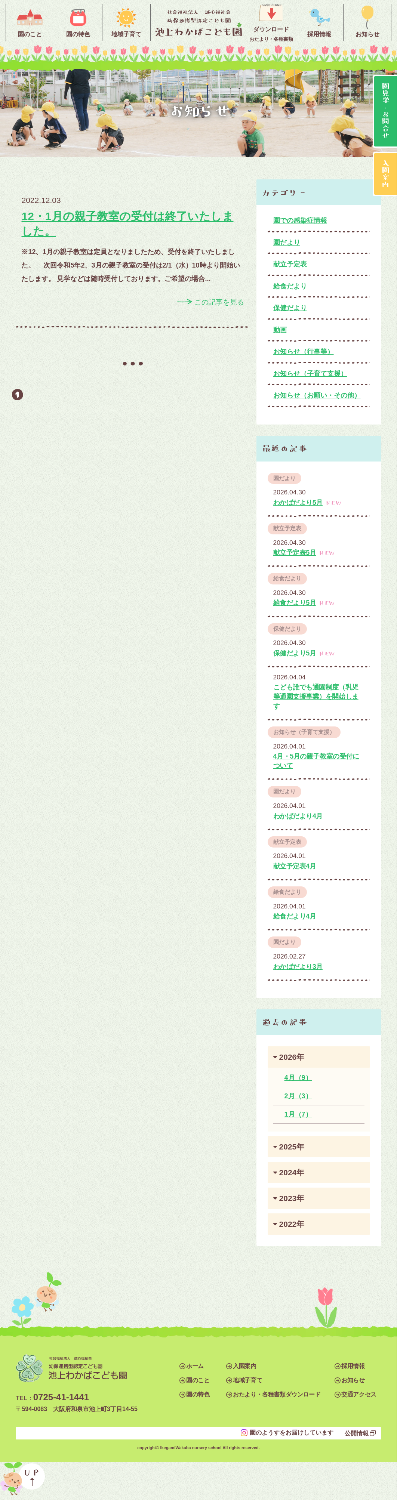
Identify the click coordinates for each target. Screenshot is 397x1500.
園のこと (197, 1380)
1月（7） (298, 1114)
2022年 (292, 1224)
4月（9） (298, 1077)
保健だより (290, 308)
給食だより (290, 286)
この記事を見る (219, 302)
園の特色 (197, 1394)
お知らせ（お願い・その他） (317, 395)
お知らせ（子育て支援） (310, 373)
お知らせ (352, 1380)
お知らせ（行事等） (303, 351)
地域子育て (247, 1380)
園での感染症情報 (300, 220)
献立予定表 (290, 264)
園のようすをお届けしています (291, 1432)
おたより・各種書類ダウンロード (276, 1394)
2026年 (292, 1057)
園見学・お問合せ (386, 111)
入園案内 (244, 1366)
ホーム (195, 1366)
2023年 (292, 1198)
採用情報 (352, 1366)
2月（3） (298, 1096)
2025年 (292, 1147)
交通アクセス (358, 1394)
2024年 (292, 1172)
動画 (280, 330)
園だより (286, 242)
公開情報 (357, 1433)
